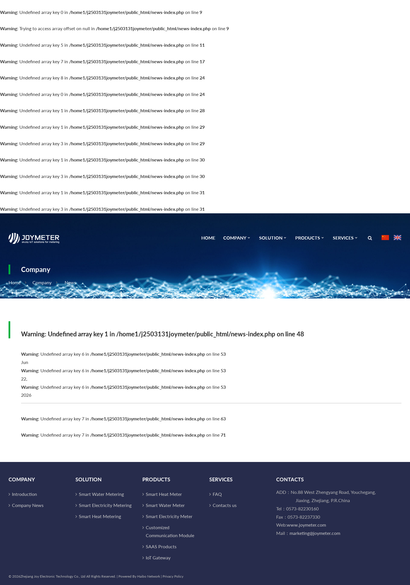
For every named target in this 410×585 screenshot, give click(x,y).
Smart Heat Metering (100, 516)
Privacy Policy (173, 576)
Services (343, 238)
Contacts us (225, 505)
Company (234, 238)
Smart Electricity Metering (105, 505)
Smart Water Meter (165, 505)
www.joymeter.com (306, 524)
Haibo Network (148, 576)
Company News (28, 505)
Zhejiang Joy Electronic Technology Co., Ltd (52, 576)
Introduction (24, 494)
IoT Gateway (158, 557)
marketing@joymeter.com (315, 533)
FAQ (217, 494)
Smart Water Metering (101, 494)
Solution (270, 238)
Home (208, 238)
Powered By (127, 576)
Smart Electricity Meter (169, 516)
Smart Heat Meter (164, 494)
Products (307, 238)
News (70, 282)
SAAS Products (161, 546)
